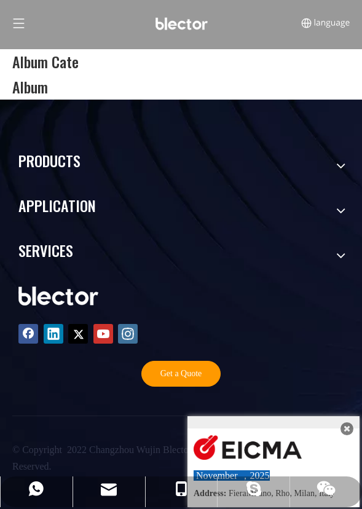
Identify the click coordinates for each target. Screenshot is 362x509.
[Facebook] (28, 334)
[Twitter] (78, 334)
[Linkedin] (53, 334)
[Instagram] (128, 334)
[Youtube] (103, 334)
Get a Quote (181, 373)
